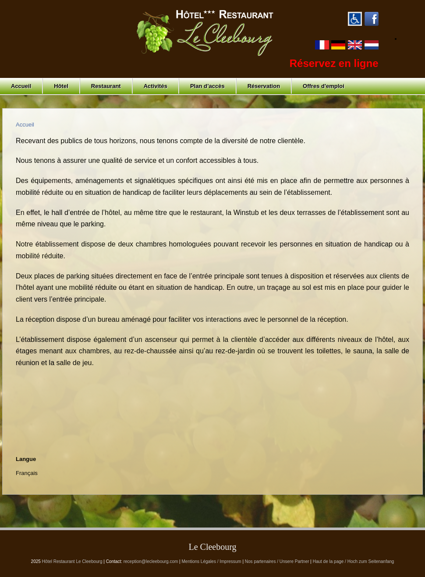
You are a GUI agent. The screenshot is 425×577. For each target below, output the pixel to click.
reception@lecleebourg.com (151, 561)
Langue (26, 459)
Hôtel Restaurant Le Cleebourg (72, 561)
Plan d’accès (207, 86)
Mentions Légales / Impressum (211, 561)
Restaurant (106, 86)
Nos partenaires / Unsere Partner (277, 561)
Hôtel (61, 86)
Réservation (264, 86)
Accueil (21, 86)
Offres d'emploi (323, 86)
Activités (155, 86)
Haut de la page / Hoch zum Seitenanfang (353, 561)
